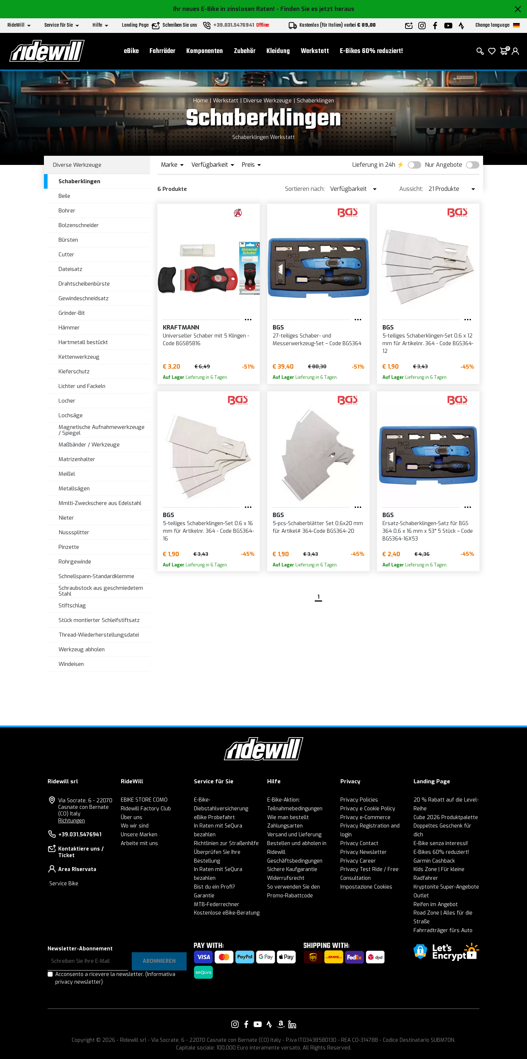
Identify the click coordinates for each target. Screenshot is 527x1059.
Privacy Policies (359, 799)
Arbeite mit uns (139, 843)
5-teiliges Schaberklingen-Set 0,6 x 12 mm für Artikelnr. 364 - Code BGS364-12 (428, 343)
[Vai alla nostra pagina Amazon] (280, 1024)
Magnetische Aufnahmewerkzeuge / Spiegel (102, 430)
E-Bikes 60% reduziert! (371, 51)
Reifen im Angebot (436, 904)
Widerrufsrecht (285, 878)
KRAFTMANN (181, 327)
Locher (67, 400)
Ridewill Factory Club (146, 808)
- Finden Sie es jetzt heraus (315, 9)
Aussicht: (411, 189)
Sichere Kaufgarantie (292, 869)
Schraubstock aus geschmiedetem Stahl (101, 591)
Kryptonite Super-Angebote (446, 886)
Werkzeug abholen (82, 649)
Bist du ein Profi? (214, 886)
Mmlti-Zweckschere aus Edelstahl (100, 503)
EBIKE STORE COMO (144, 799)
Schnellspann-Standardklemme (96, 576)
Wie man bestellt (288, 817)
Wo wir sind (135, 825)
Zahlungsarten (285, 825)
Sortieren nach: (305, 189)
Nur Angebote (443, 165)
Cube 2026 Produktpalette (446, 817)
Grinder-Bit (72, 313)
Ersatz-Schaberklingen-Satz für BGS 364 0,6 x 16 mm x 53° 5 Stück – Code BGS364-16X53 (427, 531)
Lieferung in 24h (373, 165)
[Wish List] (491, 51)
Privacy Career (358, 861)
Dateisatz (70, 269)
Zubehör (244, 51)
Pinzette (69, 547)
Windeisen (71, 664)
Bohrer (67, 210)
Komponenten (204, 51)
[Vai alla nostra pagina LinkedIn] (292, 1024)
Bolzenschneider (79, 225)
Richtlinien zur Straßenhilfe (226, 843)
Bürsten (68, 240)
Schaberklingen (315, 100)
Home (200, 100)
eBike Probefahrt (214, 817)
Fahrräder (162, 51)
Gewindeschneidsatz (84, 298)
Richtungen (71, 820)
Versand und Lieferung (294, 834)
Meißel (67, 474)
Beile (64, 196)
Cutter (66, 254)
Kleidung (278, 51)
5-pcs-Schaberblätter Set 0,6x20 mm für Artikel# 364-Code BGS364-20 (318, 527)
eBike (131, 51)
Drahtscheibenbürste (84, 283)
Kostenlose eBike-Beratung (226, 912)
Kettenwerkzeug (79, 357)
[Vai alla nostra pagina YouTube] (257, 1024)
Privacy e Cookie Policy (367, 808)
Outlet (421, 895)
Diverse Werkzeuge (267, 100)
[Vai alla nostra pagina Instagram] (235, 1024)
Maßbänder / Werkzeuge (89, 444)
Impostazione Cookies (366, 886)
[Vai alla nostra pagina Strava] (269, 1024)
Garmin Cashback (434, 861)
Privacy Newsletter (363, 852)
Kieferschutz (74, 371)
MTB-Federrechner (216, 904)
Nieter (66, 517)
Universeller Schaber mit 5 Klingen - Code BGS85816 (206, 339)
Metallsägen (74, 488)
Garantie (204, 895)
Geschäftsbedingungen (294, 861)
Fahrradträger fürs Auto (443, 930)
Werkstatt (315, 51)
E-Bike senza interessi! (441, 843)
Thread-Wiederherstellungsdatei (99, 634)
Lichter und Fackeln (82, 386)
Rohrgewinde (75, 561)
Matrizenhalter (77, 459)
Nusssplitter (74, 532)
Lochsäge (71, 415)
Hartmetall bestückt (83, 342)
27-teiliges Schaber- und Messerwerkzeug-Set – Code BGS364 (317, 339)
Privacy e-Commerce (365, 817)
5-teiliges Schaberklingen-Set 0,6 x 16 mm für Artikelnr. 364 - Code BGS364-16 (208, 531)
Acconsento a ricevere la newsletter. (115, 978)
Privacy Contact (359, 843)
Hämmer (69, 327)
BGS (278, 327)
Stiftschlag (72, 605)
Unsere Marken (139, 834)
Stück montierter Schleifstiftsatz (99, 620)
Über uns (131, 817)
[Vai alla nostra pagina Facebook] (246, 1024)
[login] (515, 51)
